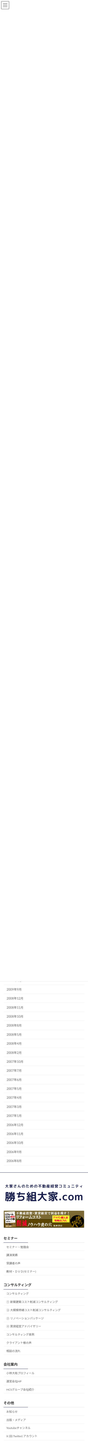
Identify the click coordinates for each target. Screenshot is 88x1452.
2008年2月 (14, 1052)
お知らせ (12, 1411)
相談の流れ (13, 1351)
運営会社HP (13, 1381)
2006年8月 (14, 1161)
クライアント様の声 (19, 1343)
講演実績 (12, 1255)
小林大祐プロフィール (20, 1373)
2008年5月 (14, 1034)
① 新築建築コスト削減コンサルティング (32, 1302)
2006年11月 (15, 1133)
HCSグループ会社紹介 (20, 1389)
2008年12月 (15, 998)
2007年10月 (15, 1061)
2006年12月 (15, 1125)
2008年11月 (15, 1007)
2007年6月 (14, 1079)
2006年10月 (15, 1143)
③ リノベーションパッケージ (25, 1318)
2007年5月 (14, 1089)
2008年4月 (14, 1043)
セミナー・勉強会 (17, 1247)
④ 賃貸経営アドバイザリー (23, 1326)
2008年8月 (14, 1025)
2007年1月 (14, 1116)
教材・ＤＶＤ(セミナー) (21, 1271)
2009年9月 (14, 989)
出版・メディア (16, 1419)
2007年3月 (14, 1106)
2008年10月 (15, 1016)
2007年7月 (14, 1070)
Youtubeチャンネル (18, 1428)
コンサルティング (17, 1293)
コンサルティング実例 (20, 1334)
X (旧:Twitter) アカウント (21, 1436)
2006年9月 (14, 1152)
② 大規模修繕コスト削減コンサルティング (33, 1310)
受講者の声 (13, 1263)
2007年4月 (14, 1097)
